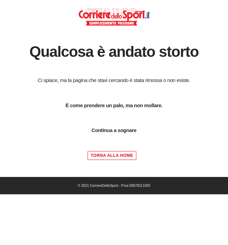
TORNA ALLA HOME (112, 155)
